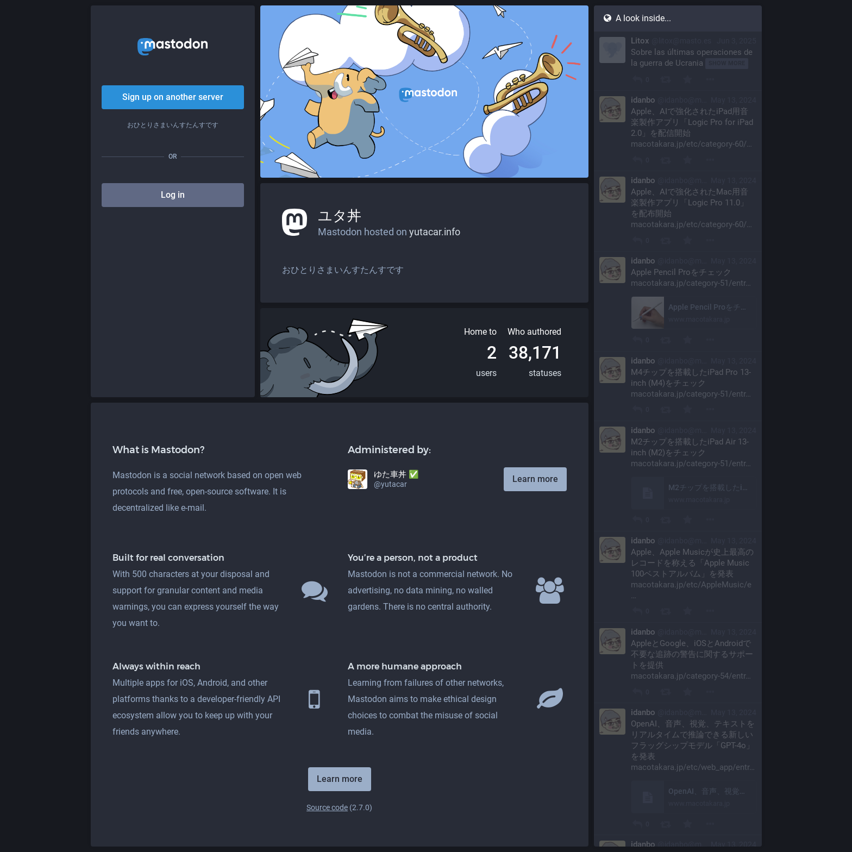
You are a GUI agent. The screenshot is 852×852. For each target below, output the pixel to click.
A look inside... (637, 18)
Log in (173, 195)
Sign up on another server (172, 97)
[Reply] (637, 79)
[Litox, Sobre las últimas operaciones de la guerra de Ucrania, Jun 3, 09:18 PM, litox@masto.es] (678, 61)
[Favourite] (687, 79)
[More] (710, 79)
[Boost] (665, 79)
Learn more (535, 479)
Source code (327, 807)
